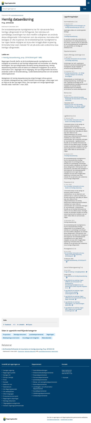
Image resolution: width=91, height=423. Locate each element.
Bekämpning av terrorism (11, 338)
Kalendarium (7, 387)
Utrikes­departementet (40, 396)
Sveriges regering (8, 370)
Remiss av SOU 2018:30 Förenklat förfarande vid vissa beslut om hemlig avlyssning (76, 98)
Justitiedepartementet (17, 15)
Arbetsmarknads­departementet (43, 373)
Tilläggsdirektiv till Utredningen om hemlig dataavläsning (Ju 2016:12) (75, 26)
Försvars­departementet (40, 377)
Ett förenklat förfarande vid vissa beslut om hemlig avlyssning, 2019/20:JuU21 (74, 254)
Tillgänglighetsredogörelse (11, 403)
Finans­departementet (40, 375)
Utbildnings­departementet (41, 393)
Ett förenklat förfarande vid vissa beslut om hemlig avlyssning (74, 120)
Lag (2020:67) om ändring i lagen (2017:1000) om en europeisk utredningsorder (74, 309)
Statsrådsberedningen (40, 370)
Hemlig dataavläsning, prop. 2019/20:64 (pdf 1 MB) (22, 57)
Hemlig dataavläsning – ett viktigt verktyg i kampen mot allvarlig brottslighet (74, 74)
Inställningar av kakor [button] (67, 419)
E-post (30, 325)
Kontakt (5, 382)
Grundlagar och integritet (31, 338)
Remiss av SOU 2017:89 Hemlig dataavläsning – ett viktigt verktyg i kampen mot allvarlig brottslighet (75, 106)
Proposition (6, 334)
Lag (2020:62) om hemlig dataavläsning (76, 276)
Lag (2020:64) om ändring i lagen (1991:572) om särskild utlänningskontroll (74, 292)
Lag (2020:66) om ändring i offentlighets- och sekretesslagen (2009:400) (74, 303)
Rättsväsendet (46, 338)
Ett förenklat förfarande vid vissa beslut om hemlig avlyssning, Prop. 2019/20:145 (28, 349)
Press (5, 380)
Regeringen (50, 334)
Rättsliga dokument (20, 334)
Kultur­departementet (40, 384)
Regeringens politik (9, 373)
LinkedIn (21, 325)
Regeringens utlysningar (10, 398)
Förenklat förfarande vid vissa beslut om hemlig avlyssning (75, 59)
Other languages (8, 394)
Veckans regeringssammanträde (13, 406)
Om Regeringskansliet (10, 389)
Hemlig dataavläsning (71, 36)
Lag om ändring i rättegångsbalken (75, 272)
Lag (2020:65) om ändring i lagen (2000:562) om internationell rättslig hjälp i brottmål (75, 298)
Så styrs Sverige (8, 377)
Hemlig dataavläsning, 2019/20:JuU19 (75, 260)
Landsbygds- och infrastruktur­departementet (43, 388)
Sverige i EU (7, 375)
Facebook (8, 325)
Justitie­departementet (40, 380)
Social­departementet (39, 391)
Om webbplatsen (8, 391)
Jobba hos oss (7, 384)
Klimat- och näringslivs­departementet (45, 382)
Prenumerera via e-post (10, 396)
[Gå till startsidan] (8, 3)
